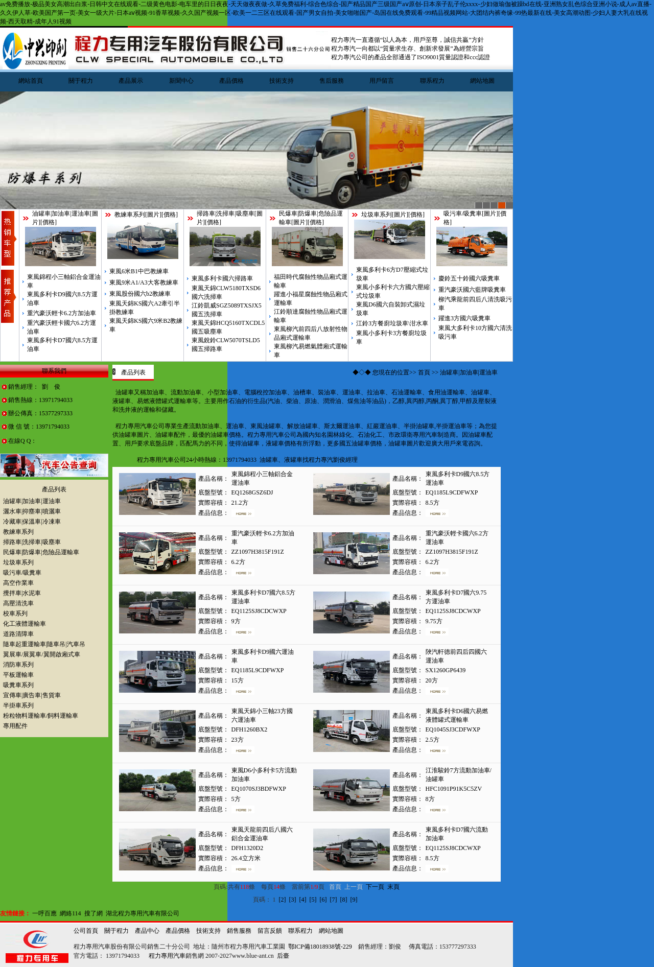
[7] (333, 899)
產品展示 (131, 80)
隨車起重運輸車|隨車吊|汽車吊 (44, 644)
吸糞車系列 (18, 685)
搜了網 (93, 913)
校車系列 (15, 613)
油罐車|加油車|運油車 (61, 213)
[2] (282, 899)
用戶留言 (381, 80)
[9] (354, 899)
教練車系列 (129, 214)
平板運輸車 (18, 674)
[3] (292, 899)
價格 (48, 222)
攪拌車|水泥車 (22, 593)
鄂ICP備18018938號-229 (320, 946)
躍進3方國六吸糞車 (464, 318)
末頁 (393, 886)
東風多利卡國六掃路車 (222, 278)
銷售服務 (239, 930)
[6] (323, 899)
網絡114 (70, 913)
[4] (303, 899)
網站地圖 (482, 80)
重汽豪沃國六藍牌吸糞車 (472, 289)
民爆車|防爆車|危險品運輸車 (41, 552)
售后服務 (331, 80)
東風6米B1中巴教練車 (139, 271)
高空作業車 (18, 582)
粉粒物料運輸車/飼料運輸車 (40, 715)
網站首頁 (30, 80)
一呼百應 (44, 913)
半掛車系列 (18, 705)
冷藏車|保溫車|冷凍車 (32, 521)
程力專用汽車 (167, 955)
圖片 (153, 214)
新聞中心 (181, 80)
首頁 (424, 372)
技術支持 (281, 80)
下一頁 (375, 886)
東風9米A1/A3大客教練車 (143, 282)
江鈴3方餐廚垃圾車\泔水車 (392, 323)
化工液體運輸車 (24, 623)
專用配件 (15, 725)
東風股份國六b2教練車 (140, 293)
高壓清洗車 (18, 603)
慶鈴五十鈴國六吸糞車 (469, 278)
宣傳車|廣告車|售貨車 (32, 695)
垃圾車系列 (376, 214)
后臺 (283, 955)
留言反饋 (270, 930)
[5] (313, 899)
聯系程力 (432, 80)
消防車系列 (18, 664)
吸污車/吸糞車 (462, 213)
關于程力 (80, 80)
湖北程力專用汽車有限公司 (142, 913)
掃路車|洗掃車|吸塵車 (225, 213)
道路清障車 (18, 634)
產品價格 (231, 80)
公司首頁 (86, 930)
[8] (343, 899)
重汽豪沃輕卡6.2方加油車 (61, 313)
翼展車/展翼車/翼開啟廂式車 (41, 654)
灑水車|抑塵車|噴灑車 (32, 511)
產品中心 (147, 930)
